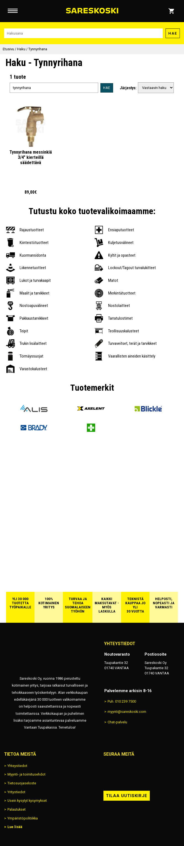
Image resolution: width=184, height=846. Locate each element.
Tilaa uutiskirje (126, 795)
